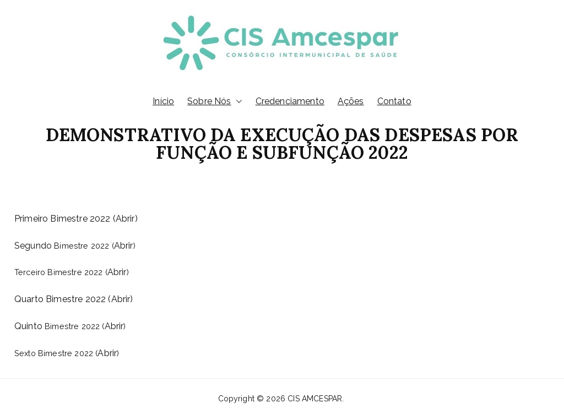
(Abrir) (120, 299)
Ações (351, 101)
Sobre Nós (214, 102)
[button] (236, 102)
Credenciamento (290, 101)
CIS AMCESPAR (315, 398)
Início (163, 101)
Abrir (125, 218)
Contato (394, 101)
